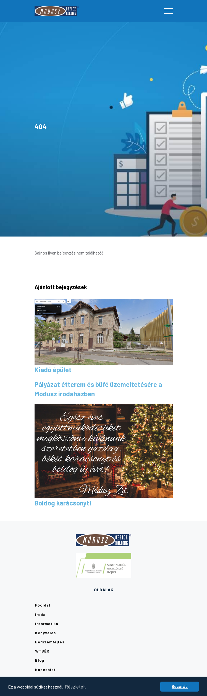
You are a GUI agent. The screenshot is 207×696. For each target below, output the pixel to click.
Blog (39, 660)
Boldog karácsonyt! (63, 503)
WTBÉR (42, 651)
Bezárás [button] (180, 686)
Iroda (40, 614)
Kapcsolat (45, 669)
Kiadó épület (53, 370)
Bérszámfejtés (49, 642)
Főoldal (42, 605)
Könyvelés (45, 632)
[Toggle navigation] (168, 11)
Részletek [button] (75, 687)
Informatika (46, 623)
